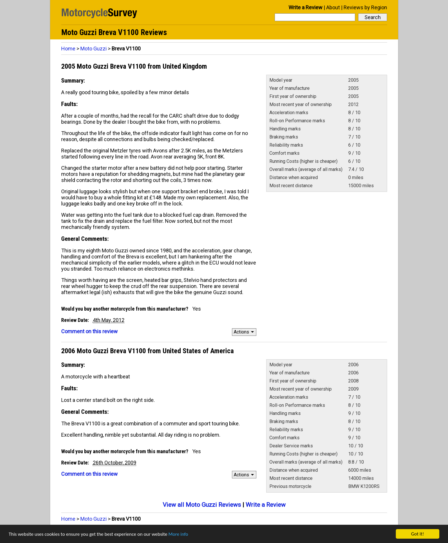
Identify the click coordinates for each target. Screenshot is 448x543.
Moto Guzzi (93, 48)
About (333, 7)
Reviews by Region (365, 7)
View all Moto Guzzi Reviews (202, 504)
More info (178, 534)
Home (68, 48)
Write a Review (305, 7)
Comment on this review (89, 331)
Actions (244, 332)
